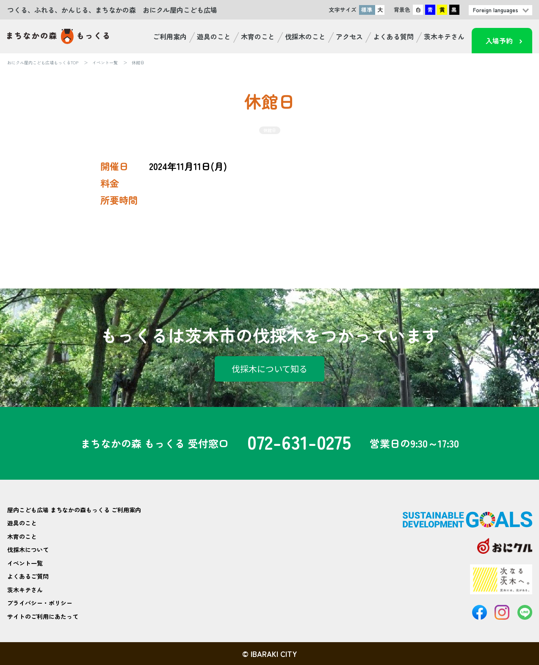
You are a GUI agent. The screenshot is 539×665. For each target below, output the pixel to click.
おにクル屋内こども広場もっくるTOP (42, 62)
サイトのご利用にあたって (42, 616)
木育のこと (258, 36)
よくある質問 (393, 36)
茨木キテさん (444, 36)
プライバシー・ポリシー (39, 603)
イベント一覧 (105, 62)
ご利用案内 (170, 36)
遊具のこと (214, 36)
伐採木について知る (269, 369)
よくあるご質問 (28, 576)
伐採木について (28, 549)
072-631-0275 (299, 443)
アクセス (349, 36)
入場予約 (499, 41)
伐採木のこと (305, 36)
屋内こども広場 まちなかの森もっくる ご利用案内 (74, 510)
